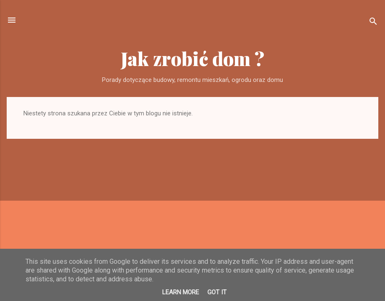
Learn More (180, 292)
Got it (217, 292)
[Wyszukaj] (373, 23)
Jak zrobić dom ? (193, 58)
